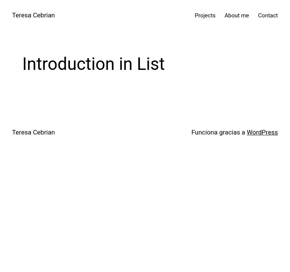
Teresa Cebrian (33, 15)
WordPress (262, 132)
